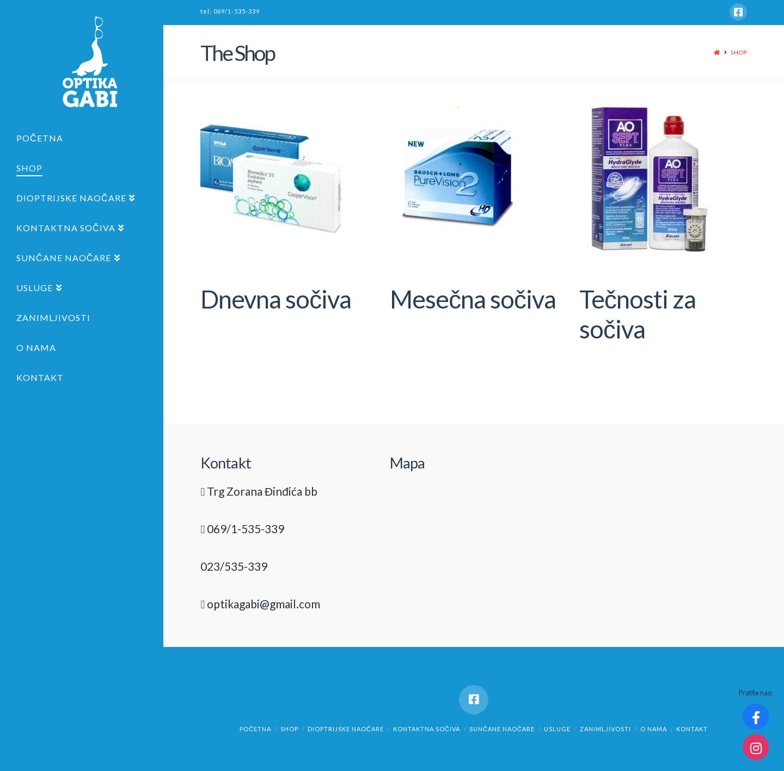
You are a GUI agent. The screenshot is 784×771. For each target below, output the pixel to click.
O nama (653, 728)
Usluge (557, 728)
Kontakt (692, 728)
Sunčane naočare (502, 728)
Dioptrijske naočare (346, 728)
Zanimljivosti (605, 728)
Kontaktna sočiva (426, 728)
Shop (739, 52)
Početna (255, 728)
